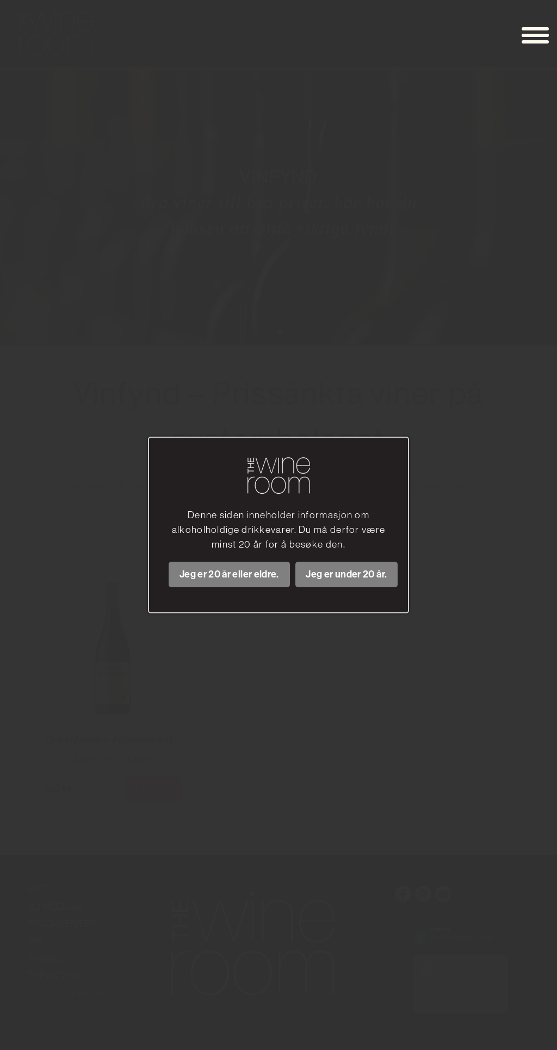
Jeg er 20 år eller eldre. (229, 574)
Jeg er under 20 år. (346, 574)
